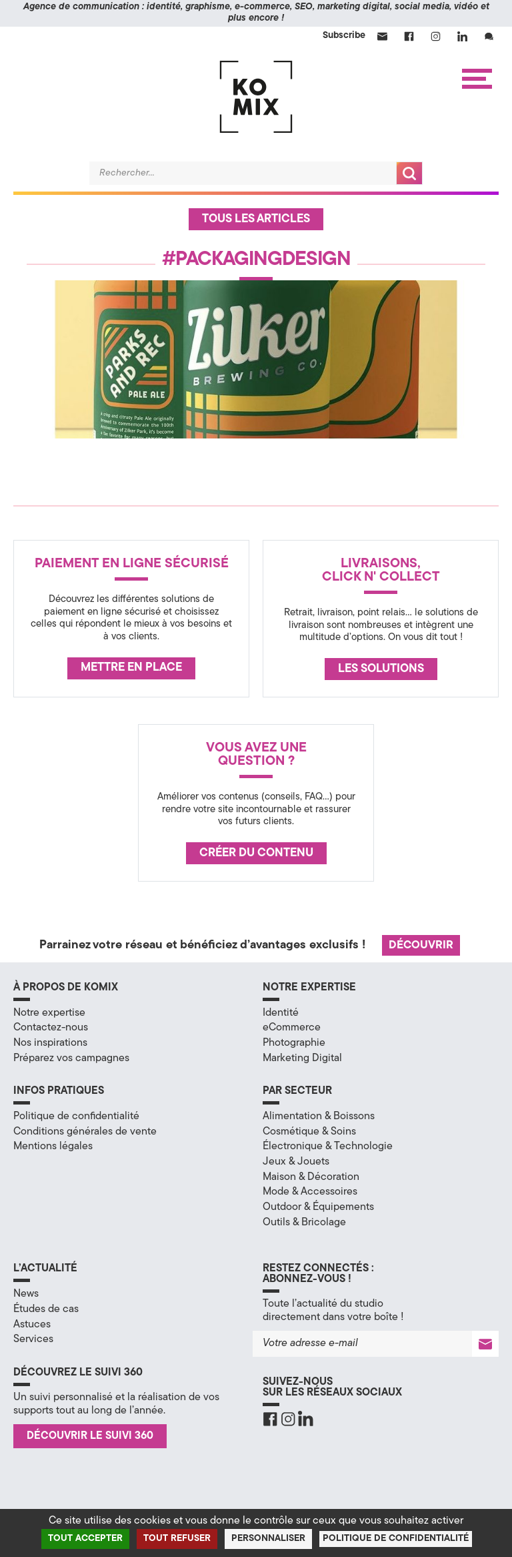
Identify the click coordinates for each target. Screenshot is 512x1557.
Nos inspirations (50, 1043)
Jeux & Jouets (296, 1162)
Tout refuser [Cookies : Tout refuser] (177, 1539)
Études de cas (46, 1309)
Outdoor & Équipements (318, 1207)
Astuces (32, 1324)
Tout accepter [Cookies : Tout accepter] (85, 1539)
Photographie (294, 1043)
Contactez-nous (50, 1027)
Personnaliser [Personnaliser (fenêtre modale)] (268, 1539)
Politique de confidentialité (76, 1116)
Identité (281, 1013)
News (26, 1294)
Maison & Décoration (311, 1177)
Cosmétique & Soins (309, 1132)
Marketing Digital (302, 1058)
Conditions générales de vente (85, 1132)
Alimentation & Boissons (319, 1116)
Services (33, 1339)
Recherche (409, 173)
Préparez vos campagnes (71, 1058)
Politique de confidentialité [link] (396, 1539)
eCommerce (292, 1027)
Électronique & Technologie (328, 1146)
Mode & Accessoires (310, 1192)
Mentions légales (53, 1146)
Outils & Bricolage (304, 1222)
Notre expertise (49, 1013)
